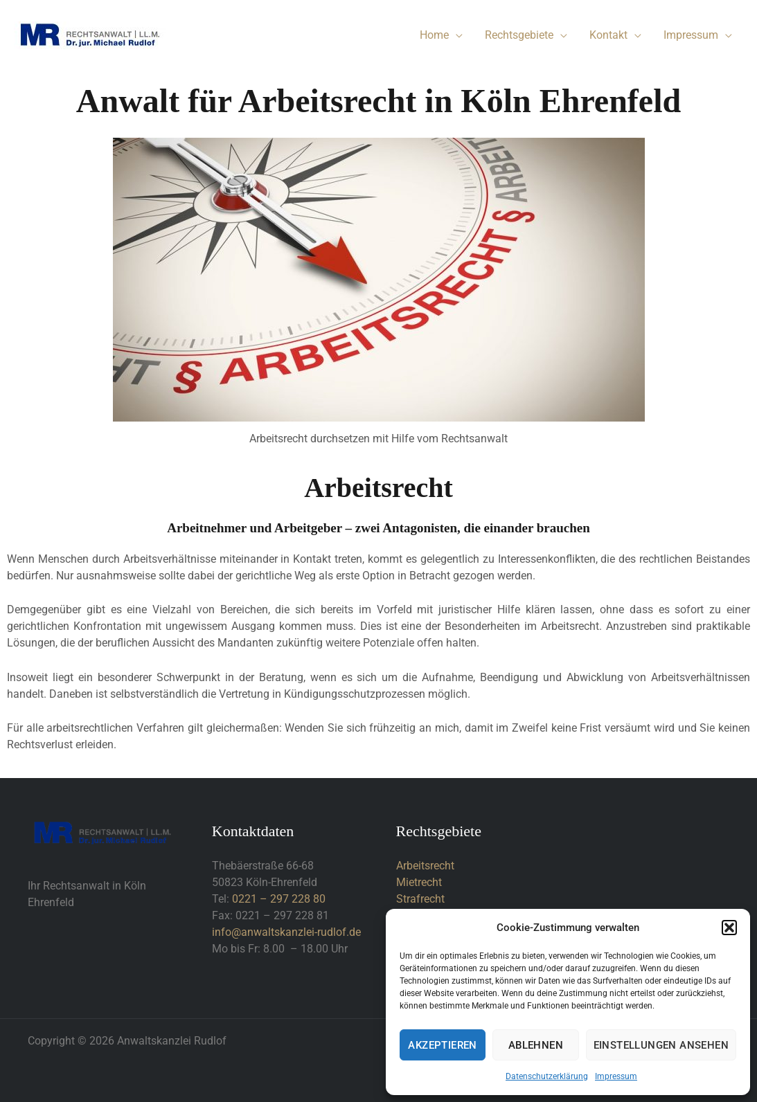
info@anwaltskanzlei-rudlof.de (286, 932)
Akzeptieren (442, 1045)
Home (434, 35)
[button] (729, 927)
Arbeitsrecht (425, 865)
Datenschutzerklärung (547, 1076)
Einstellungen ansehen (661, 1045)
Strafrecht (420, 898)
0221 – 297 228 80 (279, 898)
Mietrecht (419, 882)
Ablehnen (535, 1045)
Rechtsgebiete (519, 35)
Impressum (616, 1076)
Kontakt (608, 35)
